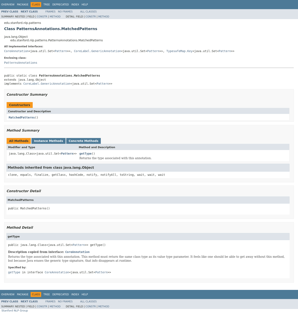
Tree (46, 4)
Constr (42, 16)
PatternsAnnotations (20, 62)
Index (75, 4)
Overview (7, 4)
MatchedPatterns (22, 117)
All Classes (88, 11)
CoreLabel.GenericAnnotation (97, 51)
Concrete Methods (84, 141)
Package (22, 4)
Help (85, 4)
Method (55, 16)
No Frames (65, 11)
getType (85, 153)
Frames (51, 11)
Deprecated (60, 4)
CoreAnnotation (16, 51)
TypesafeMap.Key (179, 51)
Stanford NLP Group (14, 310)
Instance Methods (48, 141)
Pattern (61, 51)
